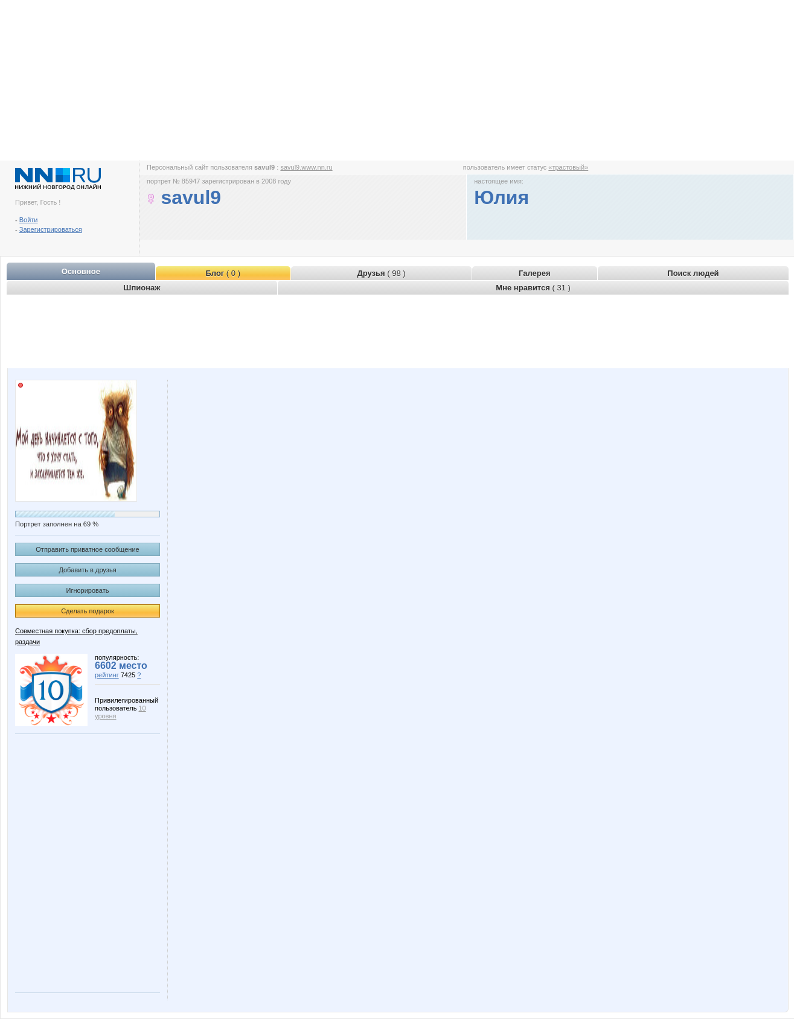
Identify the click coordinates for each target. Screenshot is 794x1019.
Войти (28, 219)
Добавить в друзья (87, 569)
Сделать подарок (87, 611)
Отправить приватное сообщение (87, 549)
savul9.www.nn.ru (306, 167)
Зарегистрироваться (50, 229)
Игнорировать (87, 590)
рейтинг (107, 675)
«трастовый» (568, 167)
